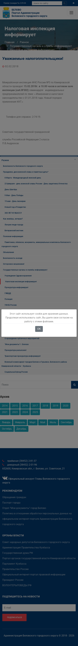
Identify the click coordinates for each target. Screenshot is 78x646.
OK (39, 329)
